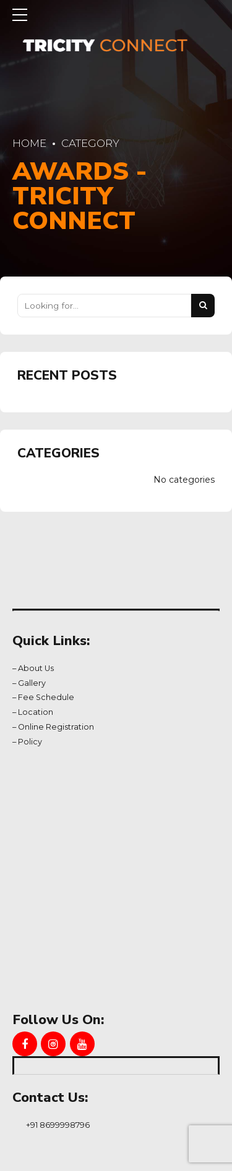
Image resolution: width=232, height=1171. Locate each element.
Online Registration (56, 726)
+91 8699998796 (58, 1124)
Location (35, 712)
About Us (36, 668)
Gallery (32, 683)
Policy (30, 741)
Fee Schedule (46, 697)
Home (29, 143)
